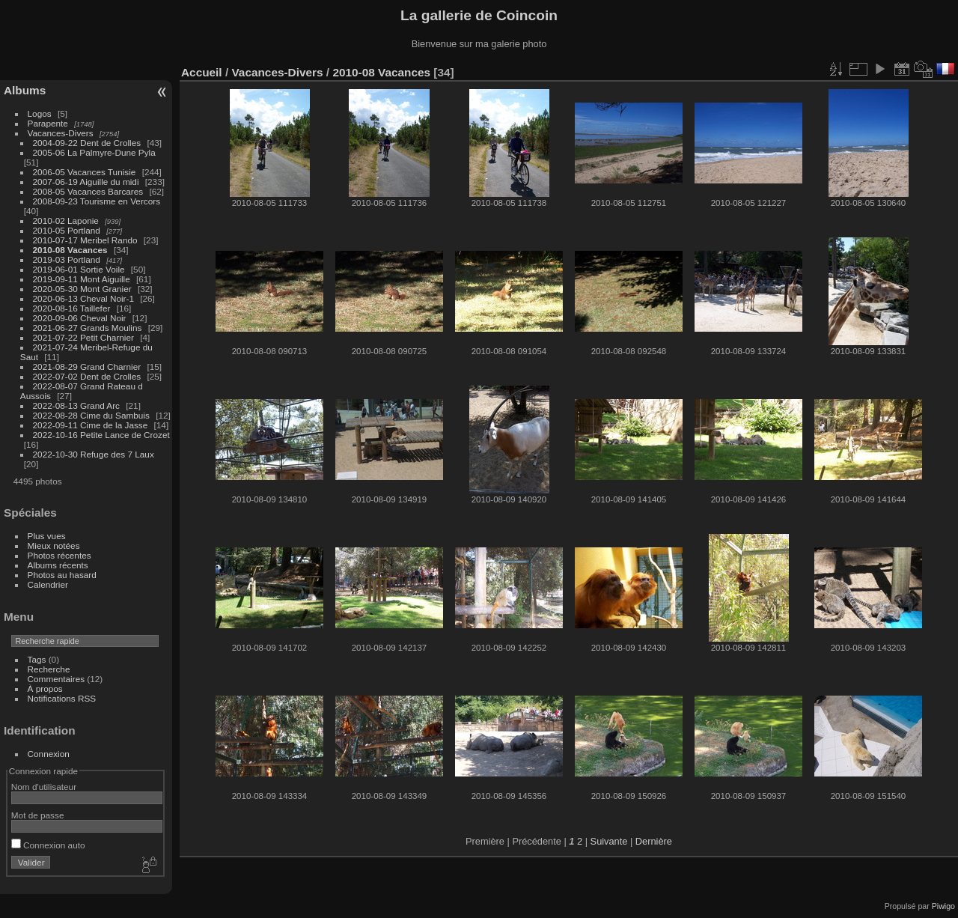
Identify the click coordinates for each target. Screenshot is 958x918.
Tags (37, 659)
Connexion (49, 754)
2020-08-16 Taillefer (72, 308)
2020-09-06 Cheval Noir (79, 318)
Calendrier (48, 584)
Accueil (201, 72)
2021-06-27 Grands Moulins (87, 327)
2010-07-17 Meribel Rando (85, 240)
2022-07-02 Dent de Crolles (87, 376)
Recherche (49, 669)
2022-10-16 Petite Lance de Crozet (101, 435)
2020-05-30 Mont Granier (82, 289)
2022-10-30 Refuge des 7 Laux (93, 454)
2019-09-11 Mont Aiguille (81, 279)
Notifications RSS (62, 698)
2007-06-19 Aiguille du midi (86, 181)
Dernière (653, 841)
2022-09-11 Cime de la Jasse (90, 425)
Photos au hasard (62, 575)
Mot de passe (37, 815)
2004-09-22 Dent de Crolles (87, 143)
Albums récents (58, 565)
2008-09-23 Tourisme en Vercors (96, 201)
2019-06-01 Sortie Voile (79, 269)
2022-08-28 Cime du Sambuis (91, 415)
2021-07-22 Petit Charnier (83, 337)
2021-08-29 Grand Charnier (87, 366)
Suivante (609, 841)
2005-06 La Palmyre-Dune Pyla (94, 152)
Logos (40, 113)
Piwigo (943, 906)
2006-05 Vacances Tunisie (84, 172)
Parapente (48, 123)
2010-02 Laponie (66, 220)
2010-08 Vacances (70, 250)
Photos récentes (59, 555)
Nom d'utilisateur (43, 786)
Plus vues (47, 536)
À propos (45, 688)
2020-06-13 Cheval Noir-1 (83, 298)
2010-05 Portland (66, 230)
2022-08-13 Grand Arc (76, 405)
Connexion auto (48, 845)
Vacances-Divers (61, 133)
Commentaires (56, 679)
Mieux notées (54, 545)
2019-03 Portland (66, 259)
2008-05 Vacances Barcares (88, 191)
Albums (25, 90)
